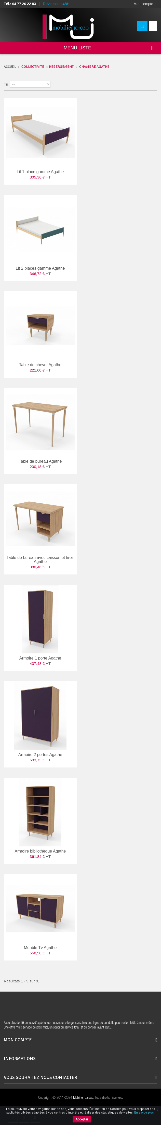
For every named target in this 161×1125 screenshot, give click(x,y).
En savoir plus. (144, 1112)
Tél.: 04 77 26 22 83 (20, 4)
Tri (6, 84)
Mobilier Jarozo (83, 1098)
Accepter (81, 1119)
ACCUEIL (10, 67)
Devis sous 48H (56, 4)
